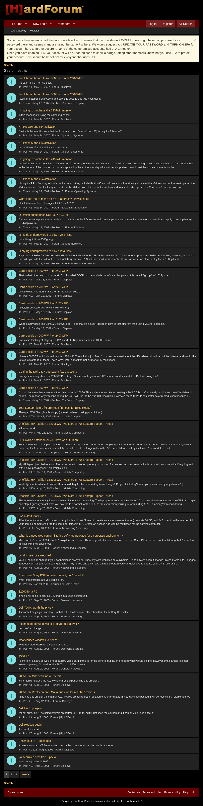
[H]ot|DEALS (66, 717)
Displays (66, 86)
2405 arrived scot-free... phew (37, 757)
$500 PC (24, 656)
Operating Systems (72, 135)
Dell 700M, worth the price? (36, 607)
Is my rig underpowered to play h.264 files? (45, 234)
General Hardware (71, 243)
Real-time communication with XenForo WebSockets (113, 801)
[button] (26, 23)
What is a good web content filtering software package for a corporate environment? (71, 535)
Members (64, 23)
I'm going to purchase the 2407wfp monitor (45, 110)
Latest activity (18, 30)
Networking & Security (74, 207)
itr (20, 86)
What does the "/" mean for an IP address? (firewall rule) (54, 198)
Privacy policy (172, 792)
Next (24, 774)
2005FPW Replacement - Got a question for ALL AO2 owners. (57, 692)
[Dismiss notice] (194, 40)
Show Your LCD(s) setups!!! (36, 740)
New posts (40, 23)
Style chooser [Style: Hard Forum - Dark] (16, 792)
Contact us (133, 792)
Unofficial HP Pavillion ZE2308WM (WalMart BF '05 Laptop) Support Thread (66, 423)
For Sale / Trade (69, 584)
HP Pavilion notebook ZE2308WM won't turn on (48, 440)
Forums (17, 23)
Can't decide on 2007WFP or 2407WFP (43, 270)
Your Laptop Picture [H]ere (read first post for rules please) (55, 407)
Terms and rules (152, 792)
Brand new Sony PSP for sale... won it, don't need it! (51, 575)
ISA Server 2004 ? (30, 515)
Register (34, 30)
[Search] (186, 23)
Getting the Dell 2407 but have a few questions (48, 371)
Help (186, 792)
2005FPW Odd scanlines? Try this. (40, 676)
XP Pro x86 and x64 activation (37, 126)
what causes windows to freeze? (39, 640)
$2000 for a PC (28, 591)
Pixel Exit (78, 801)
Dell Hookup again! (30, 708)
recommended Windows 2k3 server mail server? (49, 623)
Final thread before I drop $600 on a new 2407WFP (51, 78)
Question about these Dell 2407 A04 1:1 (43, 214)
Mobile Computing (72, 416)
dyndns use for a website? (35, 555)
